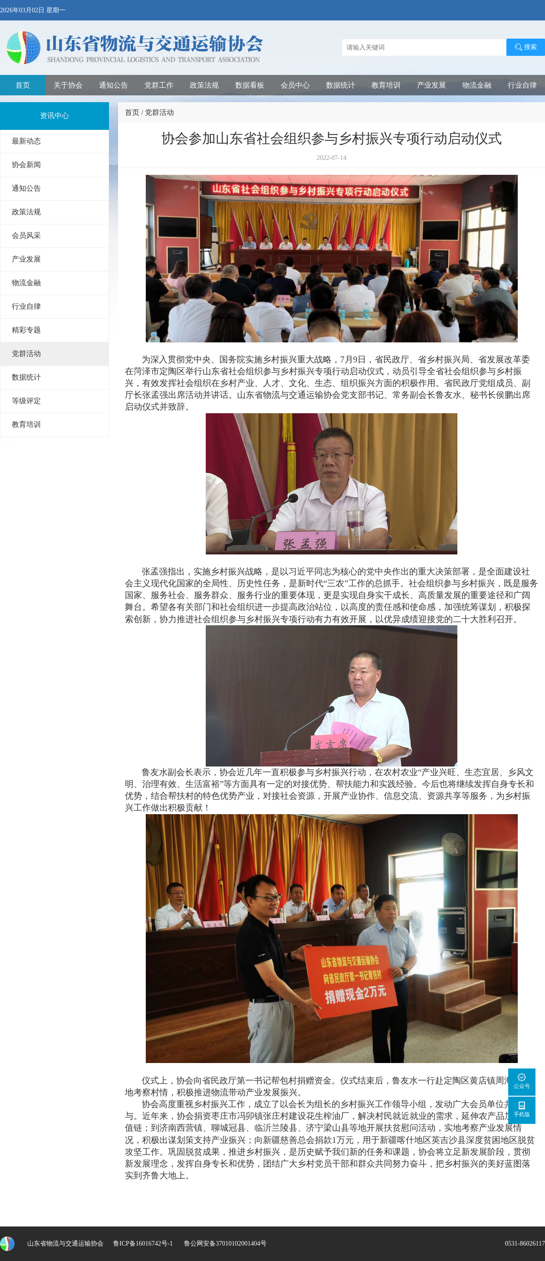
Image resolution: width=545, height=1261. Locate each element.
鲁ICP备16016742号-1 (143, 1243)
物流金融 (476, 85)
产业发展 (431, 85)
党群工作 (158, 85)
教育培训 (386, 85)
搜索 (526, 47)
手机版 (522, 1109)
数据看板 (249, 85)
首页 (22, 85)
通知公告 (113, 85)
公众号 (522, 1081)
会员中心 (295, 85)
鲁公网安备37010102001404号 (224, 1243)
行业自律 (522, 85)
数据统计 (340, 85)
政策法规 (204, 85)
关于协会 (68, 85)
